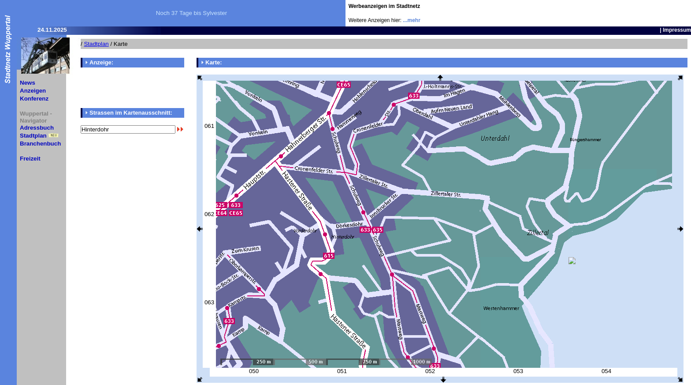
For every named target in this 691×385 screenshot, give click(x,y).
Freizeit (30, 158)
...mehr (411, 20)
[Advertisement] (639, 13)
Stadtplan (33, 135)
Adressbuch (37, 127)
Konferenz (34, 98)
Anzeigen (33, 90)
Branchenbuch (40, 143)
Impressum (677, 30)
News (27, 82)
